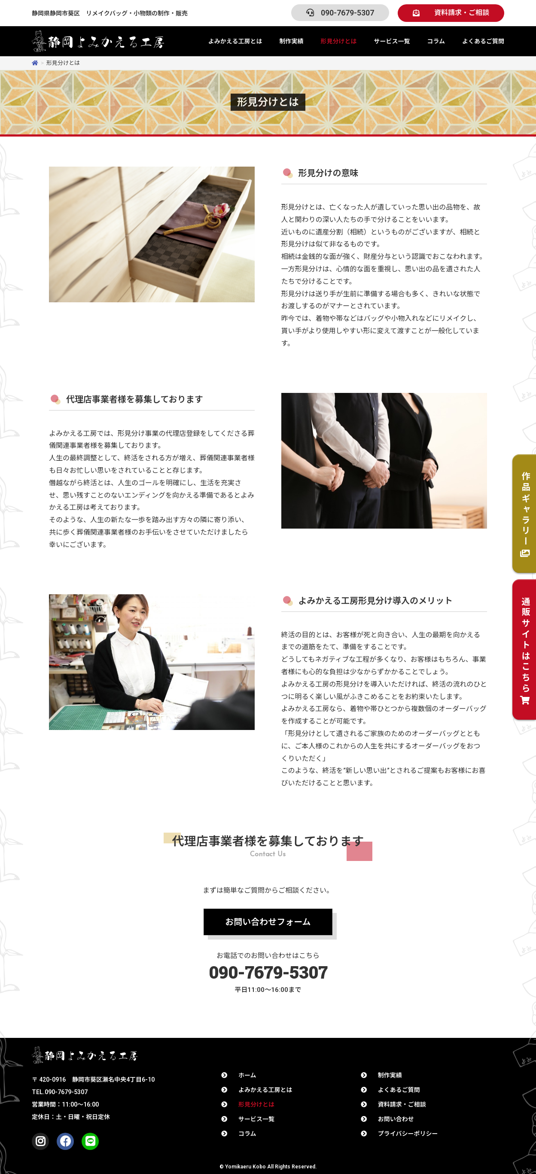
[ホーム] (35, 63)
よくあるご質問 (483, 41)
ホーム (247, 1075)
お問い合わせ (396, 1119)
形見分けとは (338, 41)
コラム (436, 41)
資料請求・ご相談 (402, 1104)
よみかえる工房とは (235, 41)
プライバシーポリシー (408, 1133)
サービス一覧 (392, 41)
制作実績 (291, 41)
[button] (451, 13)
